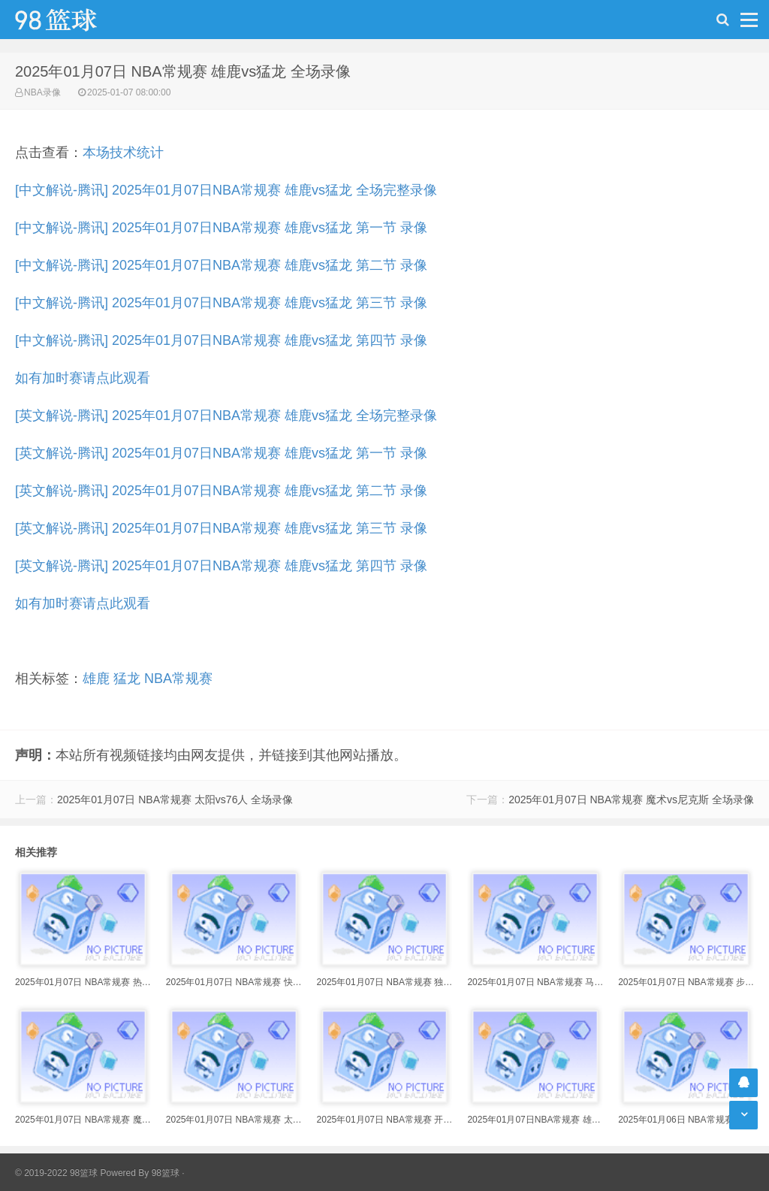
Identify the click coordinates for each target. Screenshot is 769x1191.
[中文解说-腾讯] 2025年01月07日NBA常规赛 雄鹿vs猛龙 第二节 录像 (221, 265)
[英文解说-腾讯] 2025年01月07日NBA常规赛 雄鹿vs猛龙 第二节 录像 (221, 490)
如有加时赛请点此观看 (82, 377)
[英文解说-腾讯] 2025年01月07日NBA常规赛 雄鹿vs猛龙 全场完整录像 (226, 415)
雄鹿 (96, 678)
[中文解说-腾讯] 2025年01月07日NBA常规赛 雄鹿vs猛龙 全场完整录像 (226, 190)
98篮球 (165, 1173)
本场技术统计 (123, 152)
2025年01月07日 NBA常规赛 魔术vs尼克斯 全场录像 (631, 799)
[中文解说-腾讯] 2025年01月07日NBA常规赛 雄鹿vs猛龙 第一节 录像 (221, 227)
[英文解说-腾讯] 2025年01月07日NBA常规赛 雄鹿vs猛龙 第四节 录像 (221, 565)
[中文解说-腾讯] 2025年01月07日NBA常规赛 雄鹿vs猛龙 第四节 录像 (221, 340)
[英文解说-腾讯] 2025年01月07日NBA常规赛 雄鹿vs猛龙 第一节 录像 (221, 453)
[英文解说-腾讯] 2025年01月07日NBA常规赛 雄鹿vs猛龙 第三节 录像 (221, 528)
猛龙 (126, 678)
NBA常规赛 (178, 678)
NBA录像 (42, 92)
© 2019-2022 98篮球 (56, 1173)
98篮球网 (75, 19)
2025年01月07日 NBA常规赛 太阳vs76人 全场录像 (175, 799)
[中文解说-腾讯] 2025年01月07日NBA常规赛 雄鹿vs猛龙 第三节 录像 (221, 302)
